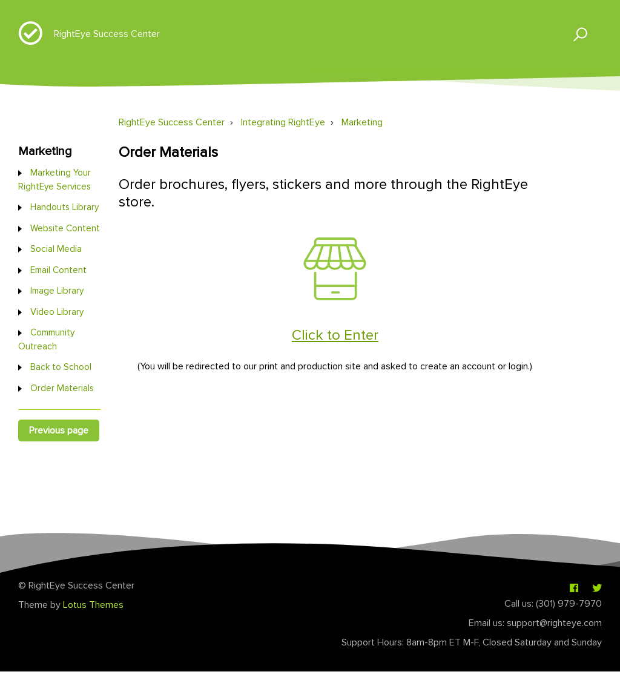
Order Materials (62, 388)
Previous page (58, 430)
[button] (574, 33)
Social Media (56, 248)
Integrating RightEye (283, 122)
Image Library (57, 290)
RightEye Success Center (107, 34)
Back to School (60, 366)
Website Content (65, 228)
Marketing (362, 122)
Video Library (57, 311)
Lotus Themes (93, 605)
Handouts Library (64, 207)
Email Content (58, 270)
